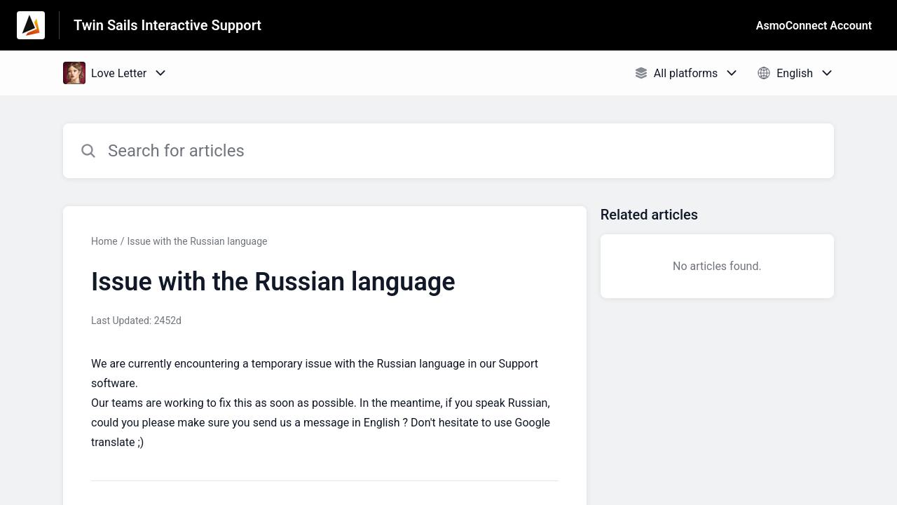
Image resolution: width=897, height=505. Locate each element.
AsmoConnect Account (814, 25)
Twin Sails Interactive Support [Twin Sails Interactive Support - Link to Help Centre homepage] (167, 25)
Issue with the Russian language (197, 241)
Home (104, 241)
